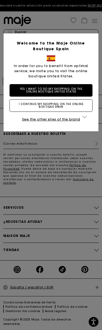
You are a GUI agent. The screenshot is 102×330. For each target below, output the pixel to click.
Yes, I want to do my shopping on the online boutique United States (51, 90)
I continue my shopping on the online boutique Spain (51, 105)
